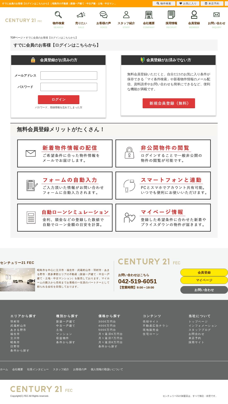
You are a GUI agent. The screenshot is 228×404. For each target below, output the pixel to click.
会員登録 (194, 20)
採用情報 (171, 20)
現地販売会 (151, 329)
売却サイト (151, 321)
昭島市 (15, 342)
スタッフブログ (200, 329)
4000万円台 (107, 325)
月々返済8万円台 (110, 342)
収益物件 (62, 338)
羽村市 (15, 321)
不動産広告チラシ (156, 325)
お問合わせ (197, 333)
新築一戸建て (66, 321)
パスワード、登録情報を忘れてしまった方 (58, 107)
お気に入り (188, 3)
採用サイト (197, 342)
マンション (64, 333)
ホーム (4, 369)
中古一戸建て (66, 325)
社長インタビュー (38, 369)
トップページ (198, 321)
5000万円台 (107, 329)
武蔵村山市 (18, 325)
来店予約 (195, 338)
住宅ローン (151, 333)
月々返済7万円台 (110, 338)
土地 (59, 329)
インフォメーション (203, 325)
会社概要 (149, 20)
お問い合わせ (217, 20)
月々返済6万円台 (110, 333)
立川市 (15, 338)
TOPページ (16, 37)
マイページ (204, 280)
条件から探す (20, 350)
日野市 (15, 346)
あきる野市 (18, 329)
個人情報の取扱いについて (107, 369)
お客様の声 (104, 20)
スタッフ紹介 (126, 20)
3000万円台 (107, 321)
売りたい (81, 20)
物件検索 (58, 20)
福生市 (15, 333)
